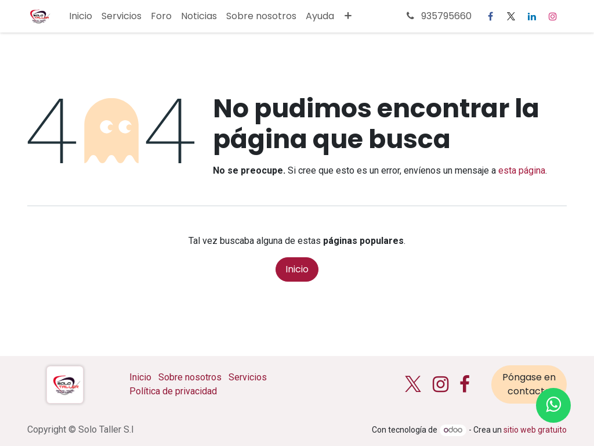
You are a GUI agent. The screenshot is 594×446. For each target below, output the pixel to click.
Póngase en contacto (529, 384)
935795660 (438, 16)
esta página (521, 170)
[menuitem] (80, 16)
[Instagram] (553, 16)
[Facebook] (490, 16)
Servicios (248, 377)
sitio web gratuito (535, 429)
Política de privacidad (173, 391)
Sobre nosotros (190, 377)
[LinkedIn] (532, 16)
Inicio (297, 269)
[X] (511, 16)
